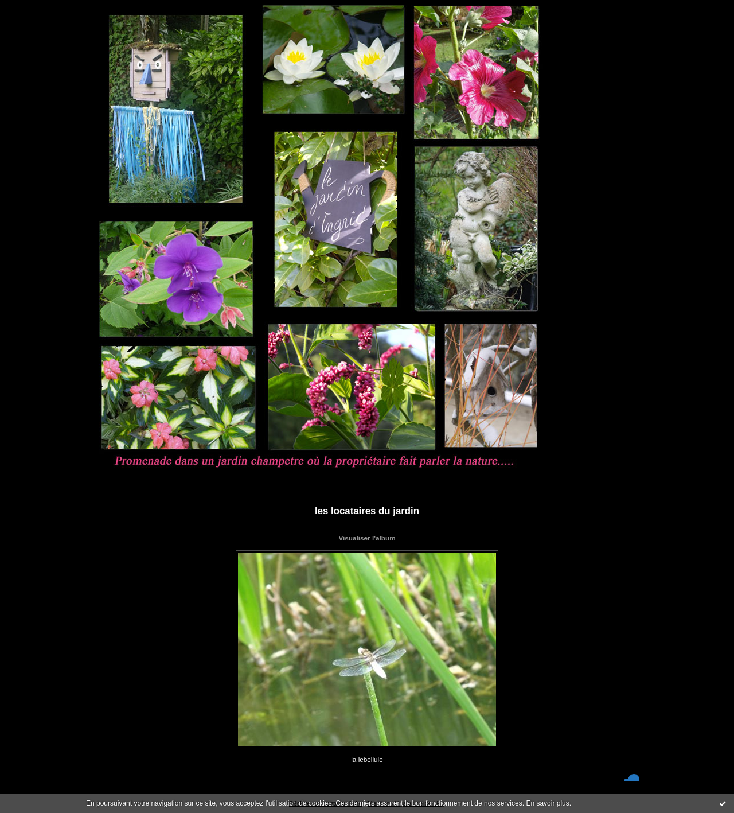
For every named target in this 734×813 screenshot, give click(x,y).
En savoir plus (547, 803)
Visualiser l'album (366, 538)
